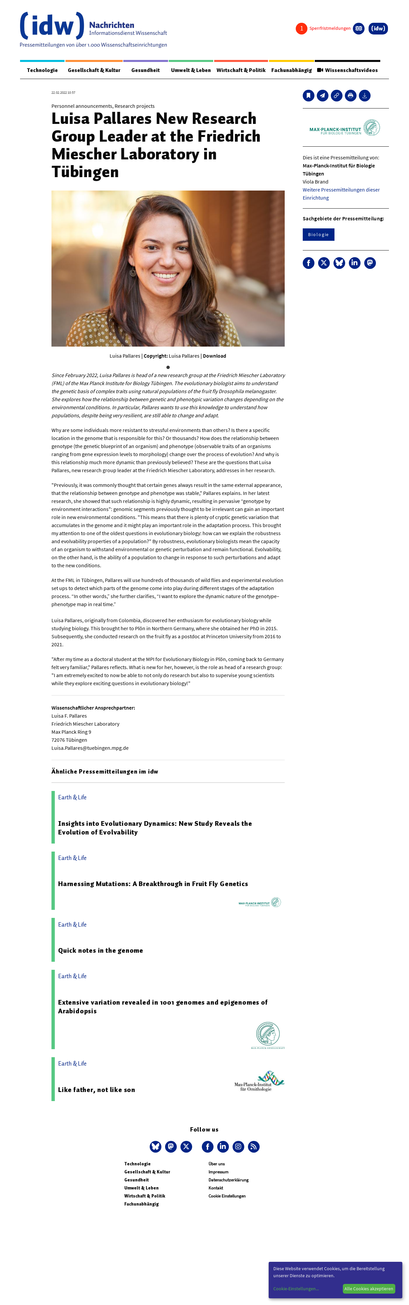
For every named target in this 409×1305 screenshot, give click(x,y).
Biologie (318, 235)
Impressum (219, 1172)
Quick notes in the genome (100, 951)
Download (214, 356)
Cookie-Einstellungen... (296, 1289)
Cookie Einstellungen (227, 1196)
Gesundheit (144, 70)
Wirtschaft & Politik (239, 70)
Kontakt (216, 1188)
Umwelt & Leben (189, 70)
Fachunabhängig (290, 70)
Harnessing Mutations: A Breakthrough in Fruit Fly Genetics (153, 884)
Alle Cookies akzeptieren (369, 1289)
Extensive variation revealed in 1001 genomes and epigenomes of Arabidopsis (163, 1007)
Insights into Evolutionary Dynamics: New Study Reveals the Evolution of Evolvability (155, 828)
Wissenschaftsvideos (347, 70)
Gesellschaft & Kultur (92, 70)
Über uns (217, 1164)
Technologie (41, 70)
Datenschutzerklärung (229, 1180)
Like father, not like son (96, 1090)
